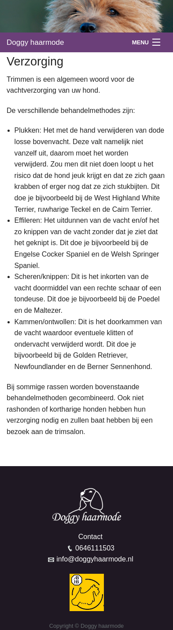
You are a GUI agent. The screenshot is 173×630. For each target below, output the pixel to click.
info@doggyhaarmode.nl (94, 559)
